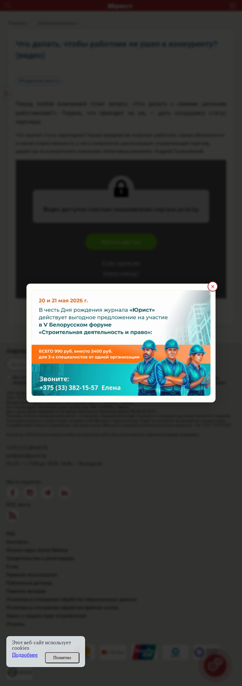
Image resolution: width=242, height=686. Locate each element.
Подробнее (25, 655)
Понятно (62, 657)
